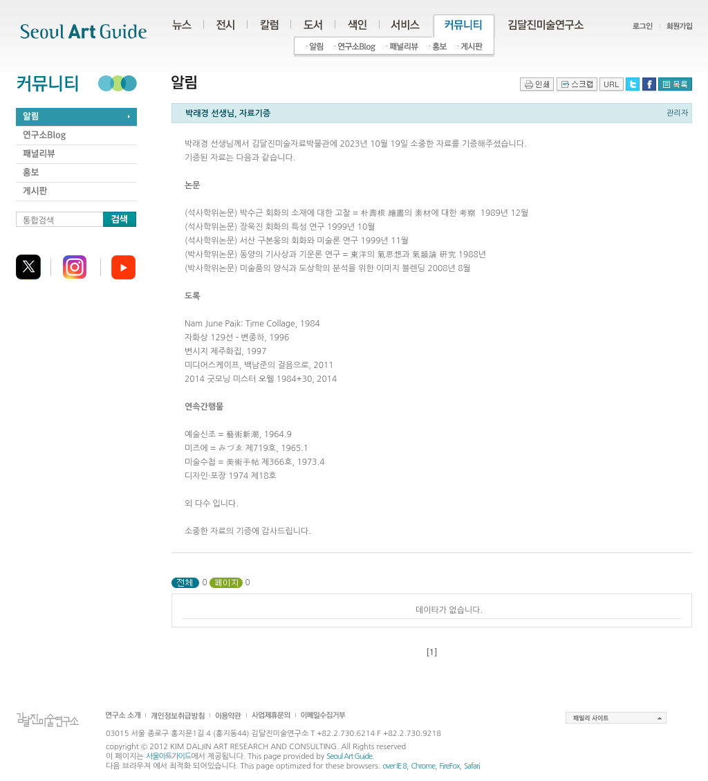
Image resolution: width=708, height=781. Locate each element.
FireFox (450, 766)
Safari (472, 766)
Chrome (423, 766)
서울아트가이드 (168, 756)
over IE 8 (394, 766)
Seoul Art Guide (349, 756)
